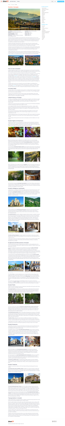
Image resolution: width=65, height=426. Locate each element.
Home (9, 4)
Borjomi (43, 13)
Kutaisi (43, 18)
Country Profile (45, 28)
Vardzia (43, 22)
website (16, 75)
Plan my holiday (60, 1)
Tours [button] (18, 1)
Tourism (43, 37)
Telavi (43, 21)
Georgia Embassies (45, 32)
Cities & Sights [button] (44, 6)
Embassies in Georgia (46, 31)
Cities (43, 27)
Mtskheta (43, 19)
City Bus (34, 76)
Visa (42, 39)
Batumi (43, 11)
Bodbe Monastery (45, 12)
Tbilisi (43, 20)
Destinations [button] (13, 1)
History (43, 33)
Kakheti (43, 17)
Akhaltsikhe (44, 8)
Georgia (12, 4)
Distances (44, 30)
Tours (43, 38)
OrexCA (14, 85)
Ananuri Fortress (45, 9)
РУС (55, 1)
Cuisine (43, 29)
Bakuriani (44, 10)
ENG (52, 1)
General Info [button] (44, 24)
